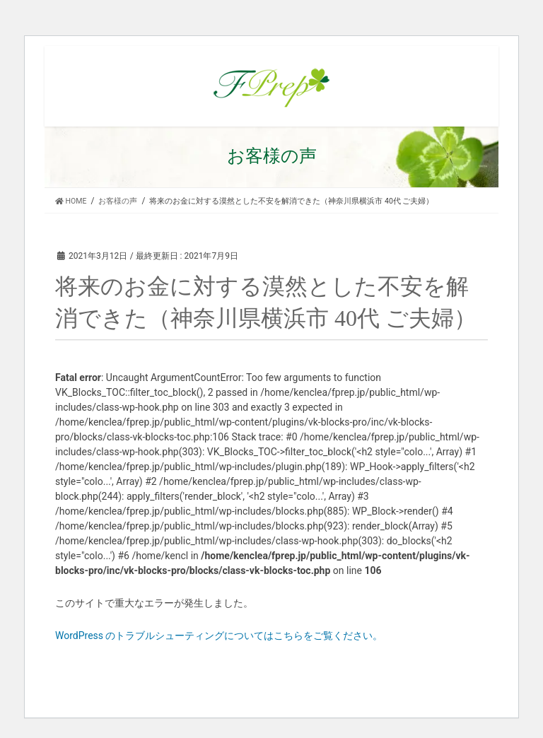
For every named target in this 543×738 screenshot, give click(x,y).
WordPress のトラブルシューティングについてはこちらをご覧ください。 (219, 635)
